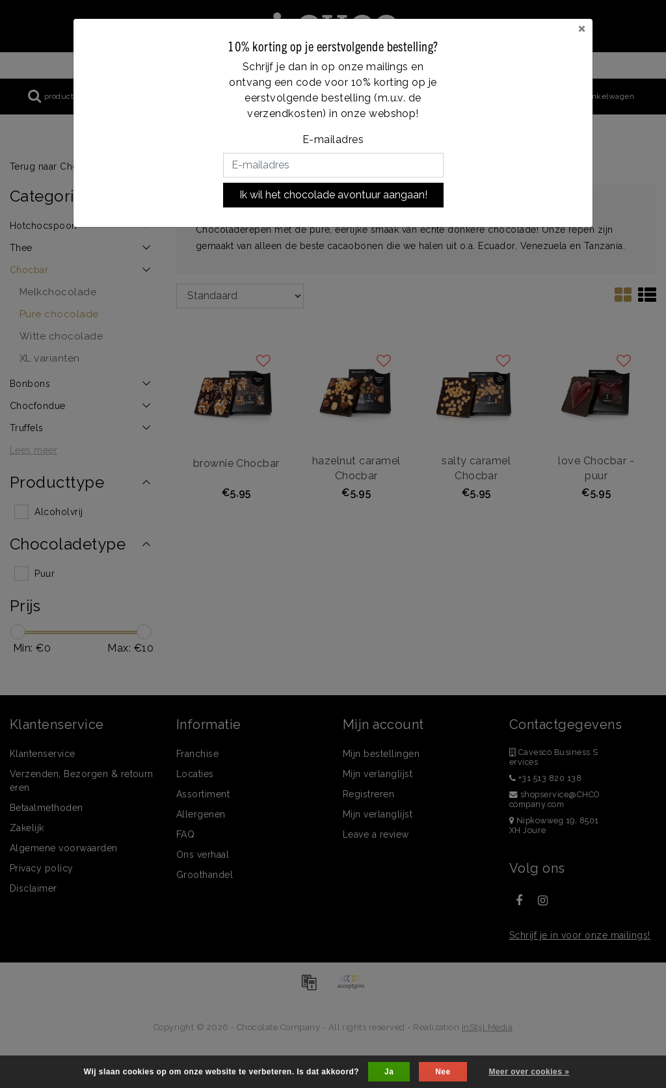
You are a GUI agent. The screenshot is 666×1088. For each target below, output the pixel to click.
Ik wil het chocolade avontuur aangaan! (333, 195)
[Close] (582, 28)
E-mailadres (333, 139)
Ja (388, 1071)
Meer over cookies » (528, 1071)
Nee (442, 1071)
